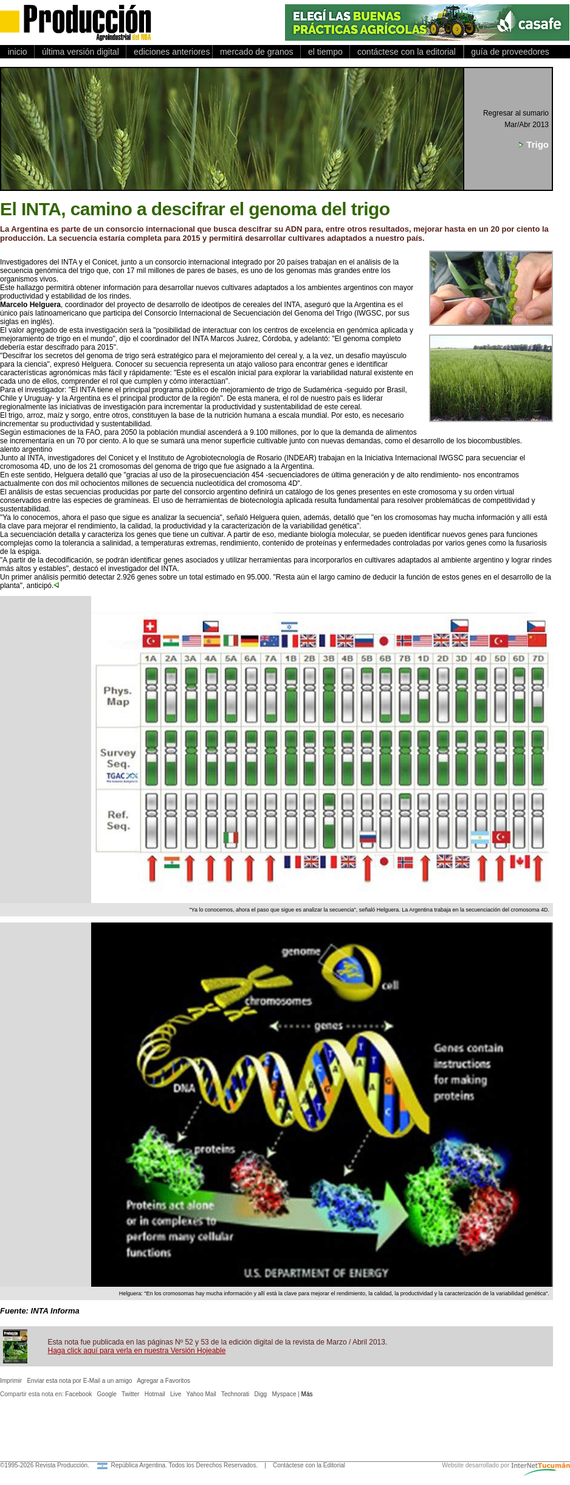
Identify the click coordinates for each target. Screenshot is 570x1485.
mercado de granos (256, 52)
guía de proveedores (508, 52)
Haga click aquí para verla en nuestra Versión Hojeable (137, 1350)
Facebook (78, 1394)
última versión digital (80, 52)
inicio (17, 52)
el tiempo (325, 52)
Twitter (130, 1394)
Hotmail (155, 1394)
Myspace (284, 1394)
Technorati (235, 1394)
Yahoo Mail (201, 1394)
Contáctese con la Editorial (309, 1465)
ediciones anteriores (169, 52)
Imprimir (11, 1380)
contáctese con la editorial (406, 52)
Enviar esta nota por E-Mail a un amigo (79, 1380)
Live (175, 1394)
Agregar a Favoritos (163, 1380)
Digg (261, 1394)
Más (307, 1394)
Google (107, 1394)
